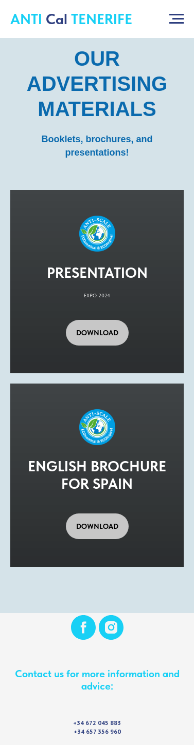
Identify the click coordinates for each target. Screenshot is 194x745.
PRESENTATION (97, 272)
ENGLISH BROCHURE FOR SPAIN (97, 474)
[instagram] (111, 627)
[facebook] (83, 627)
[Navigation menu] (176, 19)
